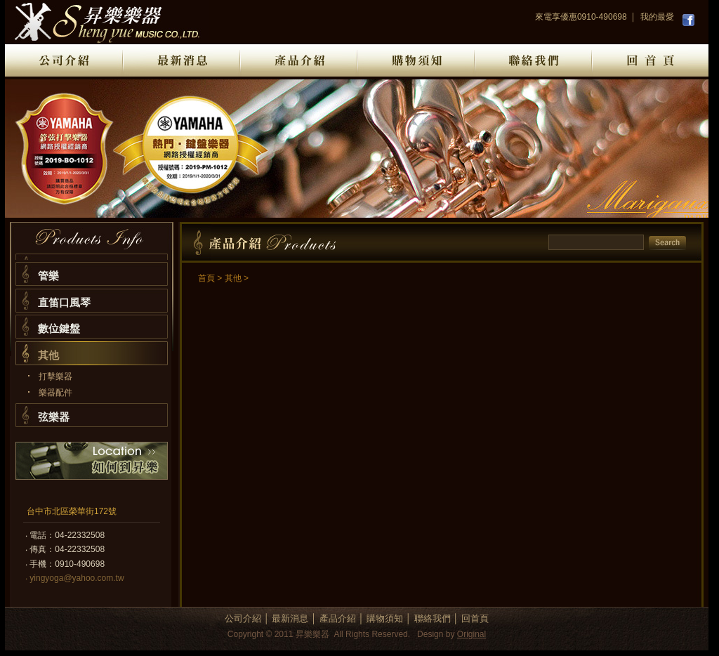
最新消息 (290, 618)
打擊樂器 (55, 376)
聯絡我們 (432, 618)
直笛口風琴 (64, 302)
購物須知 (385, 618)
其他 (48, 355)
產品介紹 (337, 618)
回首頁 (475, 618)
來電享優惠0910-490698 (581, 17)
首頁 (206, 278)
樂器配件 (55, 393)
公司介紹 (243, 618)
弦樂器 (54, 417)
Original (471, 634)
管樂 (48, 276)
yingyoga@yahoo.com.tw (76, 578)
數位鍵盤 (59, 328)
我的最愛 (657, 17)
